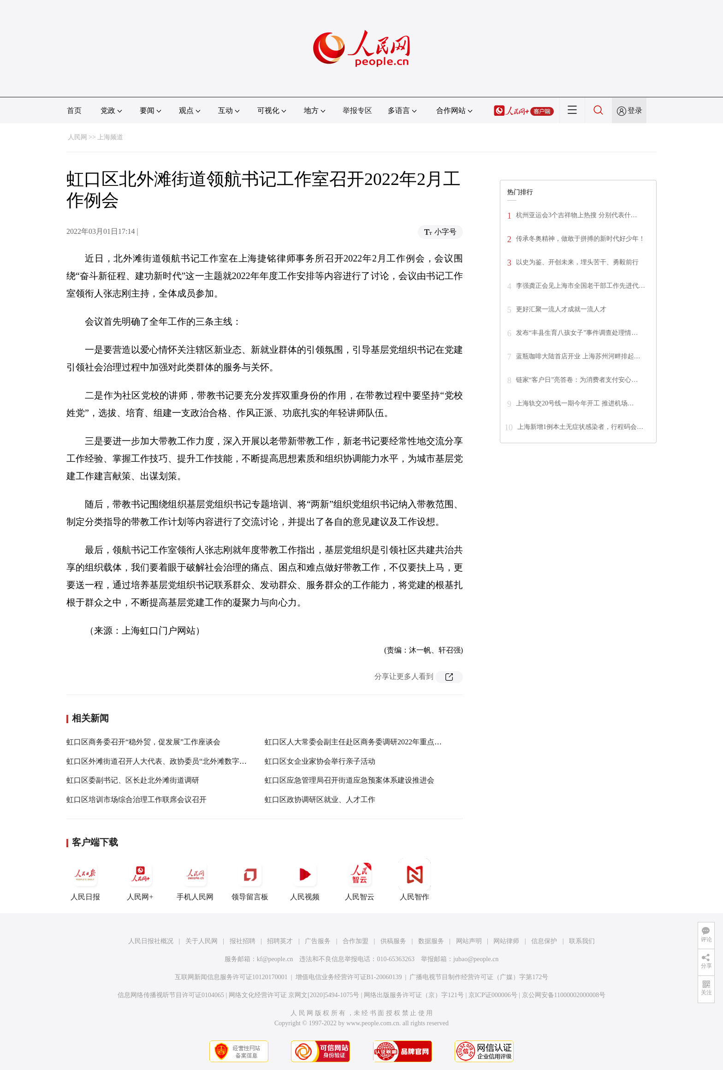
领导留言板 (249, 879)
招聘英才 (280, 941)
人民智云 (360, 879)
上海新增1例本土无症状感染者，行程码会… (580, 426)
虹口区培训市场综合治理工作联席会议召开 (136, 799)
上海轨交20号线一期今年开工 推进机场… (575, 403)
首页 (74, 110)
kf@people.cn (275, 959)
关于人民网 (201, 941)
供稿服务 (393, 941)
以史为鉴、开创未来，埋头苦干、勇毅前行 (577, 262)
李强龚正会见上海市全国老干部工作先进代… (580, 285)
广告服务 (318, 941)
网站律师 (506, 941)
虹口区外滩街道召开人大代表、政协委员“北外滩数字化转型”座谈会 (176, 761)
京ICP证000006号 (492, 995)
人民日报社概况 (150, 941)
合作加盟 (355, 941)
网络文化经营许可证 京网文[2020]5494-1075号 (294, 995)
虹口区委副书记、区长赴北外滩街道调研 (132, 780)
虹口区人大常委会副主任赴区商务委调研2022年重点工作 (357, 742)
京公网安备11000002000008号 (563, 995)
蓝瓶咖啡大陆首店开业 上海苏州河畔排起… (578, 356)
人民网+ (140, 879)
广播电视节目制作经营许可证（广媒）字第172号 (478, 977)
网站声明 (469, 941)
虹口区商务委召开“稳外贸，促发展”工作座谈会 (143, 742)
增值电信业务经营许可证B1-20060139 (349, 977)
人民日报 (85, 879)
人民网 (77, 137)
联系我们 (582, 941)
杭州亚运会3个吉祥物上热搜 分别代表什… (576, 215)
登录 (635, 110)
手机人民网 (195, 879)
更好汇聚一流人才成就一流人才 (561, 309)
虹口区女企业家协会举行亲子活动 (320, 761)
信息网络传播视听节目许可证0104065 (171, 995)
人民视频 (305, 879)
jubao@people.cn (475, 959)
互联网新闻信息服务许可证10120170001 (231, 977)
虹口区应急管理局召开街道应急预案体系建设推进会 (349, 780)
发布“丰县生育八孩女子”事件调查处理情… (577, 332)
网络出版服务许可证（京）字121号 (414, 995)
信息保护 (544, 941)
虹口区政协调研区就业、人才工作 (320, 799)
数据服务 (431, 941)
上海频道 (110, 137)
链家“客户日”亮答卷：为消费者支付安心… (577, 379)
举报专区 (357, 110)
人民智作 (414, 879)
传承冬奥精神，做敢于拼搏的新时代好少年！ (580, 238)
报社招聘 (242, 941)
